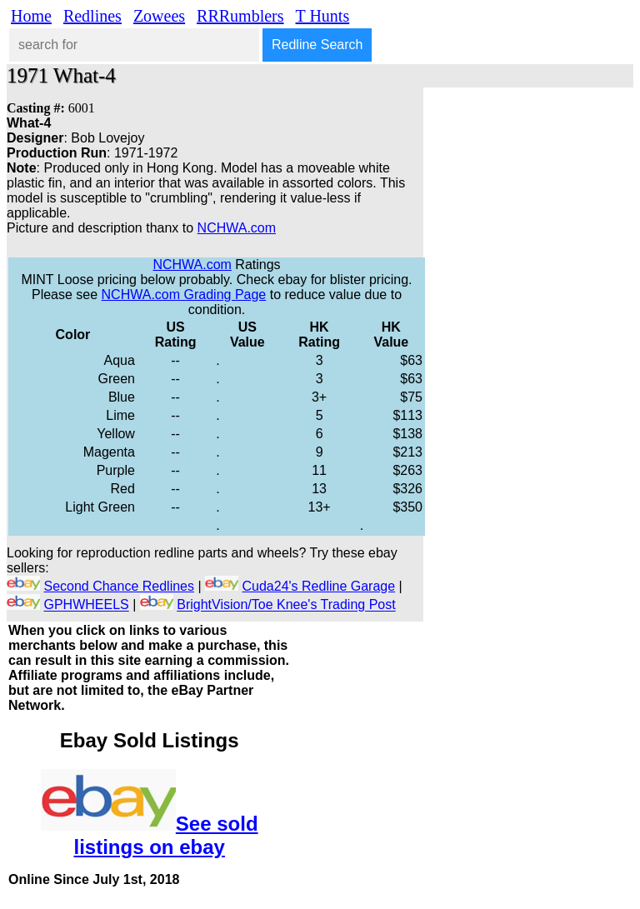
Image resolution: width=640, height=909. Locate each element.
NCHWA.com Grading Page (184, 294)
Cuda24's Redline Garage (319, 586)
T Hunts (323, 16)
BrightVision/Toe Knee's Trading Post (286, 605)
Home (31, 16)
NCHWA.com (237, 228)
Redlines (92, 16)
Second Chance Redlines (118, 586)
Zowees (159, 16)
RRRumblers (240, 16)
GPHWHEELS (85, 605)
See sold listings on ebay (166, 835)
